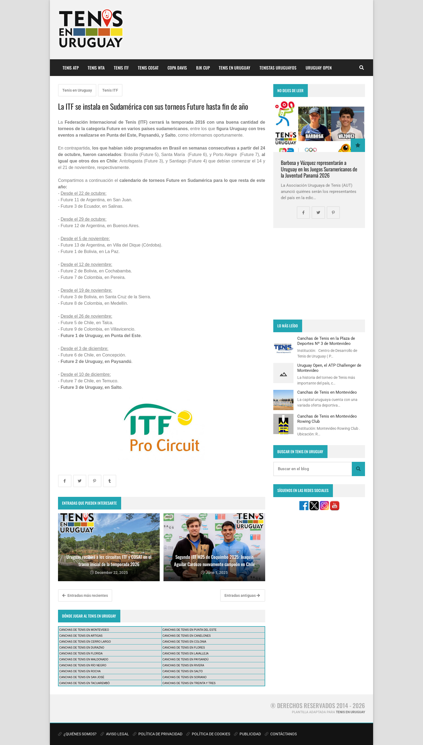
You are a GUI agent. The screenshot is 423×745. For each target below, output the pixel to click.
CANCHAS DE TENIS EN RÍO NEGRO (82, 665)
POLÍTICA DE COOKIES (208, 734)
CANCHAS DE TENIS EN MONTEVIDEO (84, 629)
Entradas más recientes (85, 595)
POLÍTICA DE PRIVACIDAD (157, 734)
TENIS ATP (71, 68)
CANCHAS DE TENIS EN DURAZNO (81, 647)
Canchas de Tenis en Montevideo (327, 392)
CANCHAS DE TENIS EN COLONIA (184, 641)
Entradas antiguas (242, 595)
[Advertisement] (319, 273)
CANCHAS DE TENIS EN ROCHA (80, 671)
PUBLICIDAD (247, 734)
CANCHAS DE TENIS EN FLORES (183, 647)
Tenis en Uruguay (77, 90)
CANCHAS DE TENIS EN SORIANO (184, 677)
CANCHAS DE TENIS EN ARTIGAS (81, 635)
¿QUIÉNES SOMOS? (77, 734)
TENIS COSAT (148, 68)
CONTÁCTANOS (281, 734)
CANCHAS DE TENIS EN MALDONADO (83, 659)
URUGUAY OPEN (319, 68)
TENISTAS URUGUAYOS (278, 68)
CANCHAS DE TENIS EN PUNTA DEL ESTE (189, 629)
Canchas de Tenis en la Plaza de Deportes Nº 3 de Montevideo (326, 341)
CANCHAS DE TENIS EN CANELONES (186, 635)
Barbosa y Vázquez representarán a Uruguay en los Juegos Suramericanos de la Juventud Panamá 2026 (319, 169)
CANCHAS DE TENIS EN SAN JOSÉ (81, 677)
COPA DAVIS (177, 68)
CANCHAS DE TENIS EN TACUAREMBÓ (84, 683)
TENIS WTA (96, 68)
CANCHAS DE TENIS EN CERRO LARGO (85, 641)
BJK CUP (203, 68)
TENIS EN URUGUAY (234, 68)
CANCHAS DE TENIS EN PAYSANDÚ (185, 659)
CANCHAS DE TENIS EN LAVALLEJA (185, 653)
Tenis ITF (110, 90)
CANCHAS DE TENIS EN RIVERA (183, 665)
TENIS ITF (121, 68)
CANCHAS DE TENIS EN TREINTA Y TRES (189, 683)
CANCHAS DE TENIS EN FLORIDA (81, 653)
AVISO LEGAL (114, 734)
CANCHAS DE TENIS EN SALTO (182, 671)
